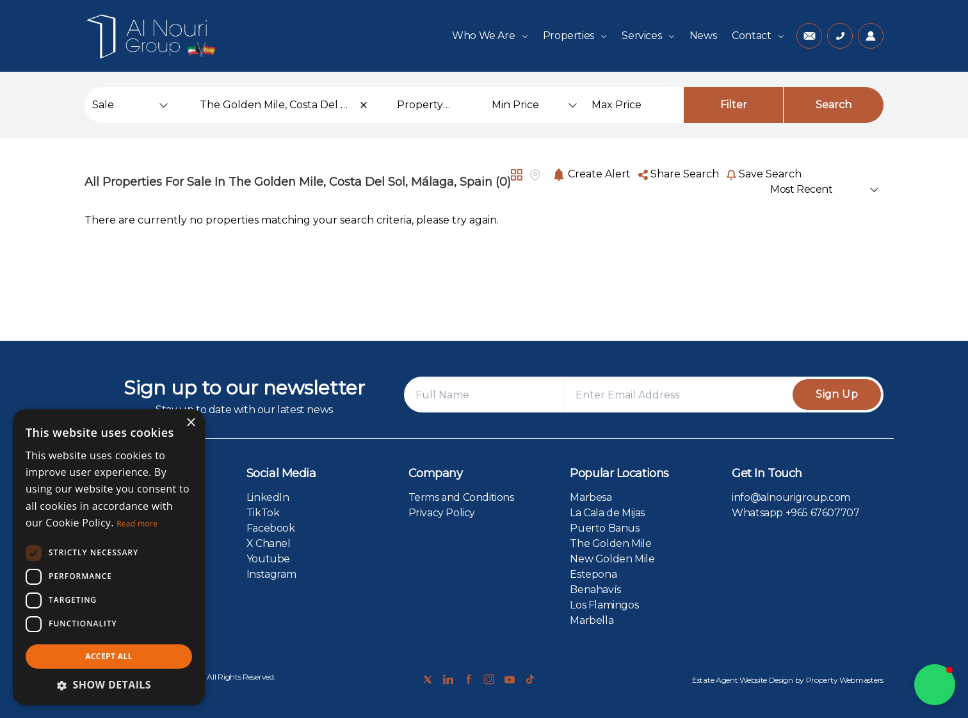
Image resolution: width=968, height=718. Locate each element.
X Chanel (268, 543)
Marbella (591, 620)
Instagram (271, 574)
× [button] (190, 423)
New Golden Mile (612, 559)
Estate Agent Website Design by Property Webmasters (787, 680)
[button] (934, 684)
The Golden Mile (610, 543)
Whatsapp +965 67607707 (795, 513)
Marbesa (590, 497)
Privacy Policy (441, 513)
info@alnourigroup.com (791, 497)
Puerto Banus (604, 528)
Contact (758, 35)
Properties (575, 35)
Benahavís (595, 589)
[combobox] (284, 105)
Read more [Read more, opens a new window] (137, 523)
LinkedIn (267, 497)
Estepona (593, 574)
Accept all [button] (109, 656)
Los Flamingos (604, 605)
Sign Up (837, 394)
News (703, 35)
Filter (733, 105)
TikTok (263, 513)
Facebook (270, 528)
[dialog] (109, 557)
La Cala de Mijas (607, 513)
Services (648, 35)
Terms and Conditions (461, 497)
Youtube (268, 559)
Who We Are (490, 35)
